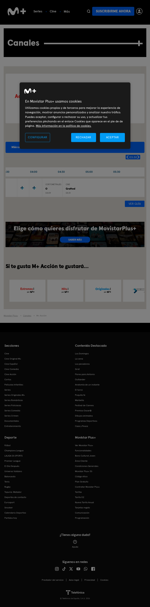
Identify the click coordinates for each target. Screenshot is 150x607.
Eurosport (9, 502)
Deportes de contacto (15, 497)
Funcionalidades (83, 450)
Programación (82, 518)
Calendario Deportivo (15, 512)
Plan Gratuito (81, 481)
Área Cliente (81, 461)
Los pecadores (82, 364)
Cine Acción (10, 374)
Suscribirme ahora (113, 11)
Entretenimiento (12, 426)
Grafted (70, 188)
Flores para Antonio (85, 374)
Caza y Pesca (81, 426)
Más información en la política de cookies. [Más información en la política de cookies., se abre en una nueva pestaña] (63, 126)
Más (67, 11)
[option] (27, 291)
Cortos (7, 379)
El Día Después (11, 466)
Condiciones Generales (86, 466)
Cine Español (11, 364)
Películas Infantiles (13, 384)
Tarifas (78, 492)
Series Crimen (11, 415)
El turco (79, 390)
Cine (53, 11)
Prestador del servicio (53, 580)
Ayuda (75, 544)
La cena (79, 358)
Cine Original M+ (12, 358)
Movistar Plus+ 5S (83, 471)
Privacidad (89, 580)
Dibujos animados (84, 415)
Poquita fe (80, 395)
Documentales (11, 421)
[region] (75, 115)
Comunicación (82, 512)
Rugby (7, 487)
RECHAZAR (83, 137)
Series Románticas (13, 400)
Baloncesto (10, 476)
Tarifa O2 (79, 497)
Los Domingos (82, 353)
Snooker (8, 507)
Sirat (77, 369)
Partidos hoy (10, 518)
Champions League (14, 450)
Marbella (79, 400)
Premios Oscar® (83, 410)
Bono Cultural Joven (85, 455)
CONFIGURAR (37, 137)
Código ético (81, 476)
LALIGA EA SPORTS (13, 455)
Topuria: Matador (13, 492)
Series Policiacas (12, 405)
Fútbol (7, 445)
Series (37, 11)
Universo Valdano (13, 471)
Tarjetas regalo (82, 507)
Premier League (12, 461)
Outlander (80, 379)
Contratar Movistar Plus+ (87, 487)
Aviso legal (74, 580)
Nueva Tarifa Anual (84, 502)
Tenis (6, 481)
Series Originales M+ (14, 395)
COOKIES (104, 580)
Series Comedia (12, 410)
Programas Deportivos (86, 421)
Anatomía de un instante (87, 384)
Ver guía (135, 203)
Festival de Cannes (84, 405)
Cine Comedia (11, 369)
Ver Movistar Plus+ (84, 445)
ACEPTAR (112, 137)
